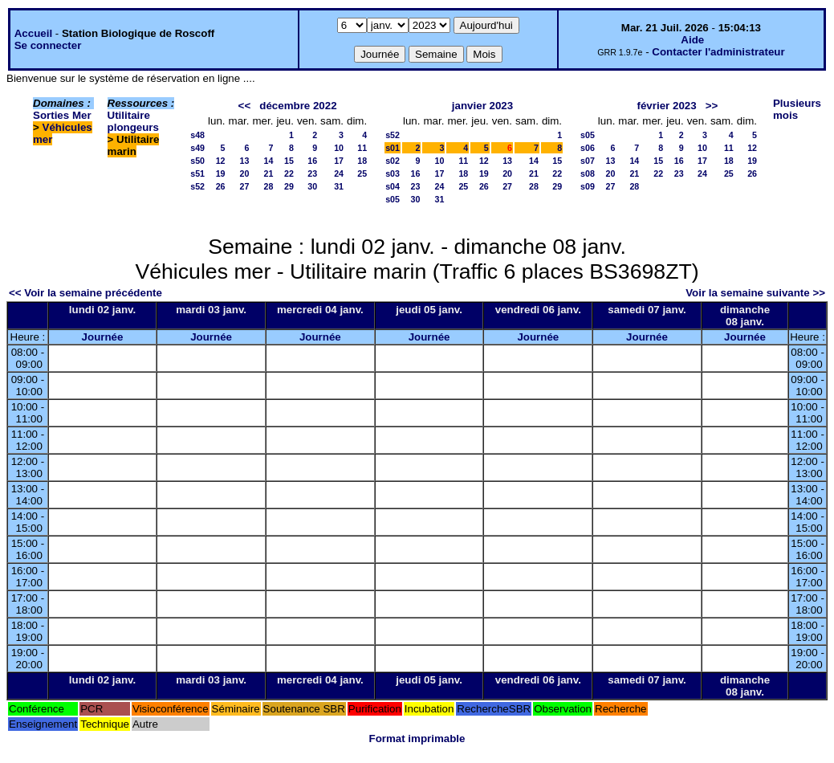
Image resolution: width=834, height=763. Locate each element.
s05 (392, 199)
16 (312, 160)
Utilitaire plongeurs (133, 121)
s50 (197, 160)
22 (289, 173)
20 (245, 173)
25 (362, 173)
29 (289, 186)
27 (245, 186)
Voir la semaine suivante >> (755, 293)
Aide (692, 40)
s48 (197, 135)
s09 (587, 186)
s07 (587, 160)
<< (244, 106)
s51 (197, 173)
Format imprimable (417, 738)
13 (245, 160)
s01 (392, 148)
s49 (197, 148)
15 (289, 160)
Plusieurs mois (797, 109)
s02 (392, 160)
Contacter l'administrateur (718, 52)
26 (221, 186)
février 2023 (667, 106)
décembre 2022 (297, 106)
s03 (392, 173)
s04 (392, 186)
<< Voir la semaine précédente (85, 293)
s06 (587, 148)
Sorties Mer (62, 115)
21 (269, 173)
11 (362, 148)
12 (221, 160)
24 (339, 173)
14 (269, 160)
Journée (103, 337)
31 (339, 186)
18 (362, 160)
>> (712, 106)
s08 (587, 173)
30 (312, 186)
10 (339, 148)
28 (269, 186)
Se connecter (48, 45)
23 (312, 173)
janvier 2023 (482, 106)
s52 (197, 186)
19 (221, 173)
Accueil (33, 33)
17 (339, 160)
